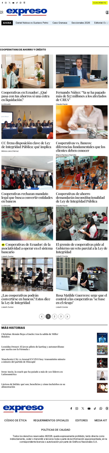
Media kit (101, 420)
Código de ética (15, 420)
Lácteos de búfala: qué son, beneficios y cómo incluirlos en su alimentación (33, 385)
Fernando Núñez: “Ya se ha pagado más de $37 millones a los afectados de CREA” (81, 96)
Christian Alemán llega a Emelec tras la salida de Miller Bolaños (29, 335)
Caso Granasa (60, 22)
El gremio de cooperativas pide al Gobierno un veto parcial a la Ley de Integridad (81, 248)
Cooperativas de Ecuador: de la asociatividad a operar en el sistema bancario (27, 248)
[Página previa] (41, 316)
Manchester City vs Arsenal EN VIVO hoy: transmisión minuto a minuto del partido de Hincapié (33, 360)
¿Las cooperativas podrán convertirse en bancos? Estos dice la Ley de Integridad (25, 299)
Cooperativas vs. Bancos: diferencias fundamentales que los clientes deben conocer (80, 147)
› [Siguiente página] (67, 316)
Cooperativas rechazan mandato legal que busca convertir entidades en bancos (27, 197)
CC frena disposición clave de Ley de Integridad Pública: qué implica (26, 145)
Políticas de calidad (55, 430)
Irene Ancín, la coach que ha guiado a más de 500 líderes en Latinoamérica (32, 373)
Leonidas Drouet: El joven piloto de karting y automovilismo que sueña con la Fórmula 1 (32, 348)
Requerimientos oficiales (51, 420)
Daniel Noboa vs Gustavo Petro (32, 22)
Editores (82, 420)
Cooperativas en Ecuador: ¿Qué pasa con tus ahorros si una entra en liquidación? (25, 96)
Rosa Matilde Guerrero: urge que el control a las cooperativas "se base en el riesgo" (81, 299)
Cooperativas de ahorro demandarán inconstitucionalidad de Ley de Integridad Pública (80, 197)
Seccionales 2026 (80, 22)
